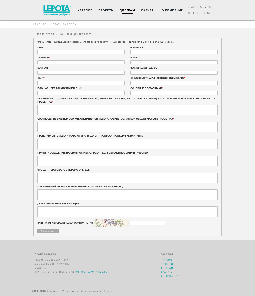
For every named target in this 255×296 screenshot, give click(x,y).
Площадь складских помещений (59, 88)
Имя (40, 47)
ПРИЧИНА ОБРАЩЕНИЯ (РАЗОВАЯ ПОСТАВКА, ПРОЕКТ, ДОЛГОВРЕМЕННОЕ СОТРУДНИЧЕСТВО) (93, 152)
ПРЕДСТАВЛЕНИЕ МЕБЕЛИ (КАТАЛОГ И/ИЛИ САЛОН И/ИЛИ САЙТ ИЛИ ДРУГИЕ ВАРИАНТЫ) (90, 135)
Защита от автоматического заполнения (65, 222)
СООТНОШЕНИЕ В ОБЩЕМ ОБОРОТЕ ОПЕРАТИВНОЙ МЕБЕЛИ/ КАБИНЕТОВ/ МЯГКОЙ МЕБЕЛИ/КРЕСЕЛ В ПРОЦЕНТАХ (105, 118)
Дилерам (127, 10)
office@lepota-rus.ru (92, 272)
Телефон (43, 57)
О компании (172, 10)
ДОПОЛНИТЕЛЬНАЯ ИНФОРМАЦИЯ (58, 203)
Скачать (148, 10)
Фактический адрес (143, 67)
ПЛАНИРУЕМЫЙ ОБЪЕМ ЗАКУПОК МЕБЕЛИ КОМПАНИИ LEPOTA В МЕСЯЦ (80, 186)
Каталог (85, 10)
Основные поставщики (146, 88)
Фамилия (137, 47)
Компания (44, 67)
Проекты (106, 10)
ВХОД (203, 13)
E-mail (134, 57)
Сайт (41, 78)
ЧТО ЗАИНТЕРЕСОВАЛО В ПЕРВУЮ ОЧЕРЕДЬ (63, 169)
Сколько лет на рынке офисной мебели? (157, 78)
